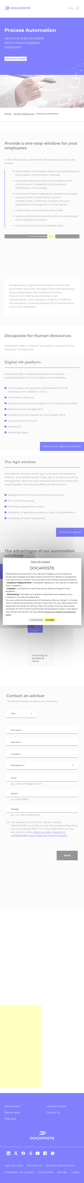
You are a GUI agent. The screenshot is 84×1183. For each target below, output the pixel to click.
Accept (50, 619)
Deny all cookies (40, 561)
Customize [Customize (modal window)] (36, 619)
